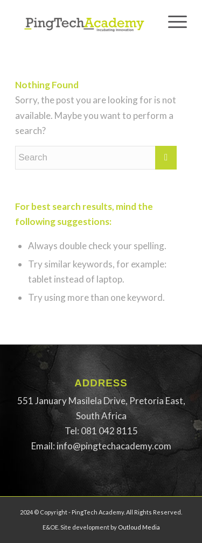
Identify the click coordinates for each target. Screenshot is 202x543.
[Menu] (172, 21)
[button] (101, 408)
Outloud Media (139, 527)
